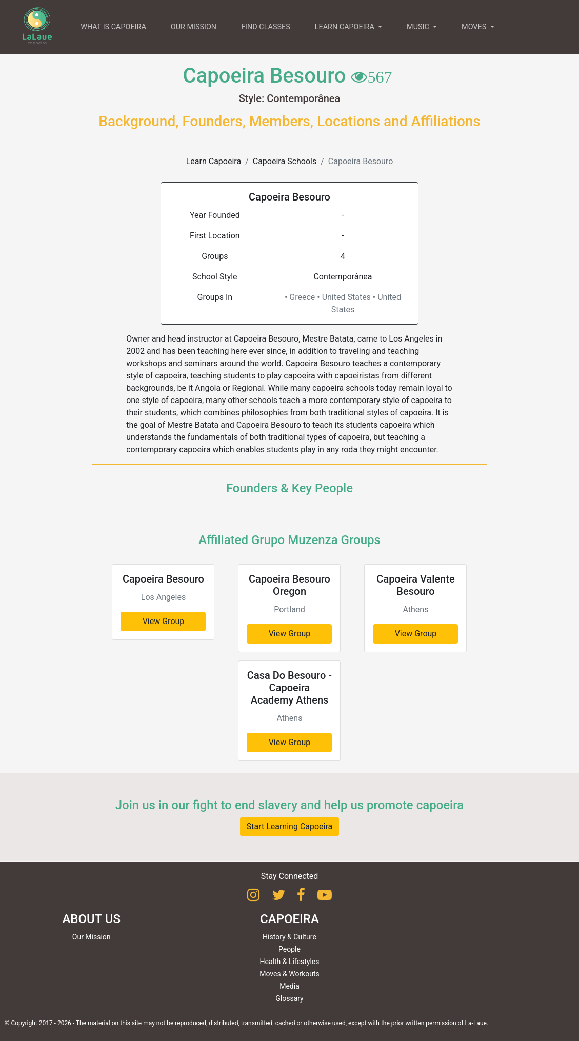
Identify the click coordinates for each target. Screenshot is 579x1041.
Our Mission (91, 937)
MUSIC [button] (419, 27)
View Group (164, 621)
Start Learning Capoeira (290, 826)
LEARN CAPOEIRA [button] (345, 27)
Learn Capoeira (213, 161)
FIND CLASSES (265, 27)
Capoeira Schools (284, 161)
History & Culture (289, 937)
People (289, 949)
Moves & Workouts (289, 974)
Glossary (289, 998)
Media (289, 986)
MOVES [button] (475, 27)
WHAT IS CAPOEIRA (113, 27)
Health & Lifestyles (290, 961)
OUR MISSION (193, 27)
